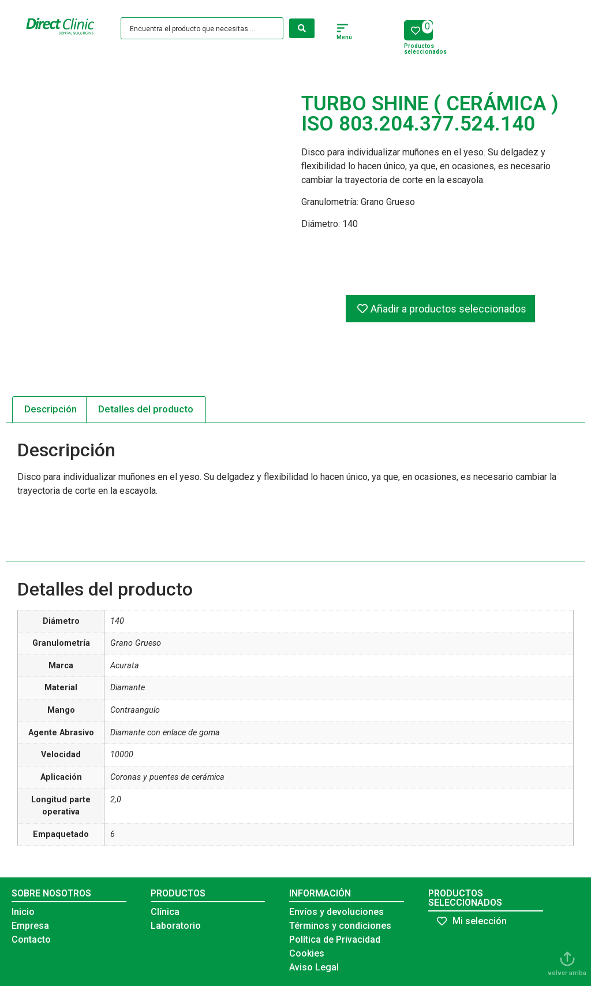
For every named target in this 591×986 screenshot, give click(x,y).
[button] (343, 29)
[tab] (50, 409)
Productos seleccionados (425, 49)
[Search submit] (302, 28)
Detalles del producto (145, 409)
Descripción (50, 409)
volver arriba (567, 973)
